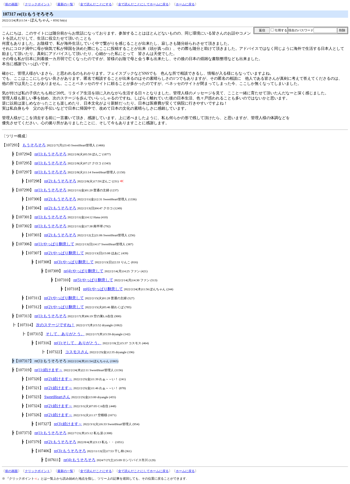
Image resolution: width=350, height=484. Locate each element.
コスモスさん (76, 352)
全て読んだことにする (96, 4)
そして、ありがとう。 (65, 334)
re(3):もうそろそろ (70, 451)
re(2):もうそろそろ (60, 181)
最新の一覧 (65, 4)
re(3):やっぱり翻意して (74, 262)
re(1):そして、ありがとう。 (78, 343)
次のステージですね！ (55, 325)
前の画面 (11, 4)
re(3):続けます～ (68, 424)
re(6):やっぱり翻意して (103, 289)
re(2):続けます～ (58, 379)
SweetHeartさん (57, 397)
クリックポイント (37, 4)
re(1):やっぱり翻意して (54, 244)
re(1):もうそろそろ (51, 154)
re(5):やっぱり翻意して (93, 280)
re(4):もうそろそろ (79, 460)
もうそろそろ (34, 145)
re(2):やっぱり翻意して (64, 253)
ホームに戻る (185, 4)
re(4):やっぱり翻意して (84, 271)
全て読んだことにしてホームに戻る (143, 4)
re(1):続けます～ (49, 370)
